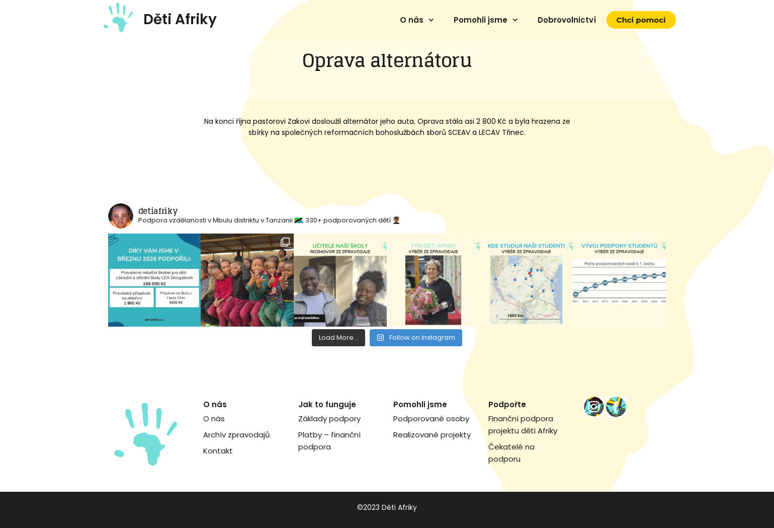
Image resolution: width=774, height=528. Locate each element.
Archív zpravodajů (236, 434)
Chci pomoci (641, 20)
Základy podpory (329, 418)
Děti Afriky (180, 19)
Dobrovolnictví (567, 20)
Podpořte (507, 404)
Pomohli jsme (480, 20)
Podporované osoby (431, 418)
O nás (411, 20)
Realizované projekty (432, 434)
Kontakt (218, 450)
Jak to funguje (327, 404)
